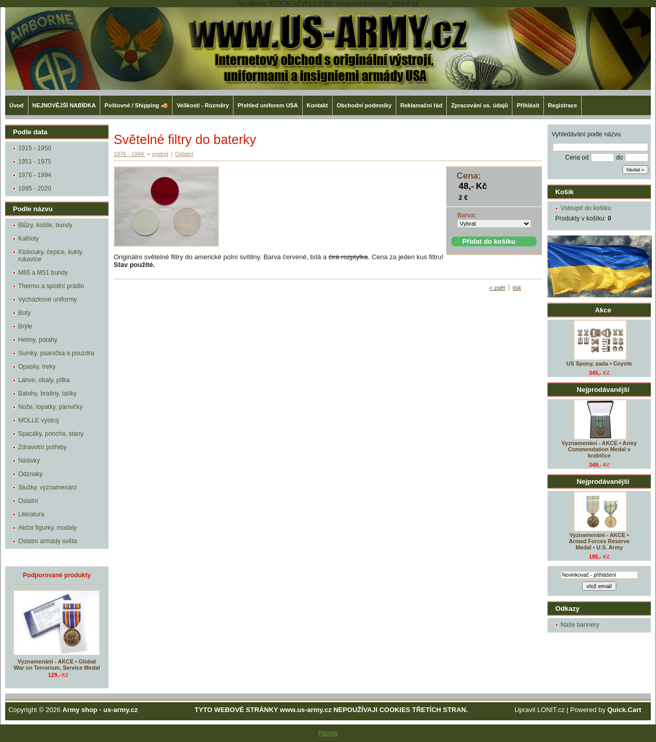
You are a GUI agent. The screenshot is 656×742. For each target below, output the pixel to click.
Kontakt (317, 105)
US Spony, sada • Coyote (599, 363)
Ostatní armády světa (47, 541)
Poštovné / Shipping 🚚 (136, 105)
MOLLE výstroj (38, 420)
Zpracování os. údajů (479, 105)
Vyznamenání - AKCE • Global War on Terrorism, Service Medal (57, 664)
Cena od (576, 157)
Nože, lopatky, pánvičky (50, 407)
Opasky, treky (36, 366)
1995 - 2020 (34, 188)
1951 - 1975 (34, 161)
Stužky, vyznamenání (47, 487)
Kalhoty (28, 238)
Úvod (16, 105)
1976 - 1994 (34, 175)
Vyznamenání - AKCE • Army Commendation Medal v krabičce (598, 449)
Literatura (31, 514)
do (619, 157)
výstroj (160, 154)
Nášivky (29, 460)
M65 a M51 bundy (43, 272)
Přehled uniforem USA (268, 105)
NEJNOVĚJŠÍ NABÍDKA (64, 105)
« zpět (497, 288)
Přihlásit (528, 105)
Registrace (562, 105)
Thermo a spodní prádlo (51, 286)
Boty (24, 313)
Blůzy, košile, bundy (45, 225)
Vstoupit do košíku (585, 208)
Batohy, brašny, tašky (47, 393)
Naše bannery (579, 624)
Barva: (466, 215)
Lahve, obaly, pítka (44, 380)
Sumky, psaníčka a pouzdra (56, 353)
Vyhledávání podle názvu (586, 134)
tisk (517, 288)
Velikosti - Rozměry (203, 105)
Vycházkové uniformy (47, 299)
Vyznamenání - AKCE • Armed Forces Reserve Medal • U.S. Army (599, 541)
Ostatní (28, 500)
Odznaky (30, 474)
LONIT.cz (551, 710)
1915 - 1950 (34, 148)
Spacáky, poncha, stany (51, 433)
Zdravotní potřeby (42, 447)
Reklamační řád (421, 105)
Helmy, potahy (37, 339)
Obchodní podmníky (364, 105)
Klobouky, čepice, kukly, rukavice (50, 255)
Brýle (25, 326)
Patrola (328, 733)
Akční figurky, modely (47, 527)
